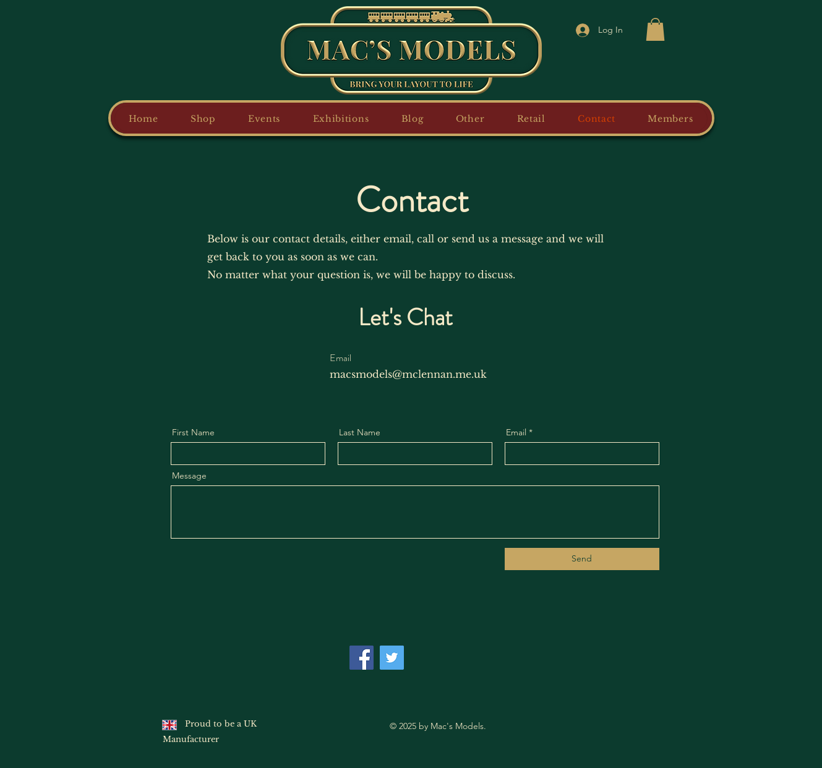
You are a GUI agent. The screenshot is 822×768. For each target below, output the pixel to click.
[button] (655, 29)
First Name (193, 432)
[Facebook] (361, 658)
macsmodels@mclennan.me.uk (408, 374)
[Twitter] (392, 658)
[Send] (582, 559)
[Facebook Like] (437, 651)
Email (516, 432)
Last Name (359, 432)
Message (189, 475)
